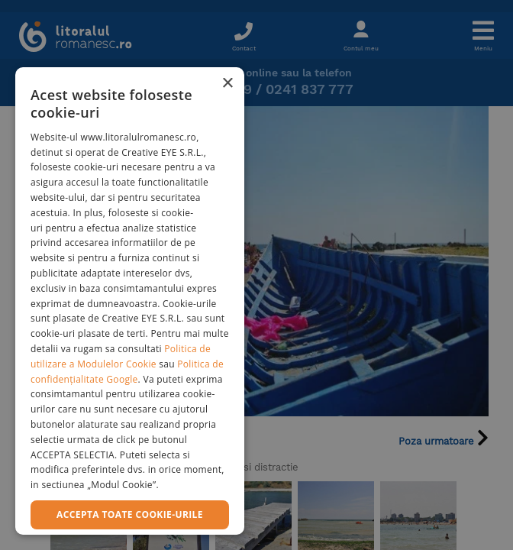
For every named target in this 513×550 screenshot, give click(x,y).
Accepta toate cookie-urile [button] (129, 514)
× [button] (227, 83)
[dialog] (129, 301)
